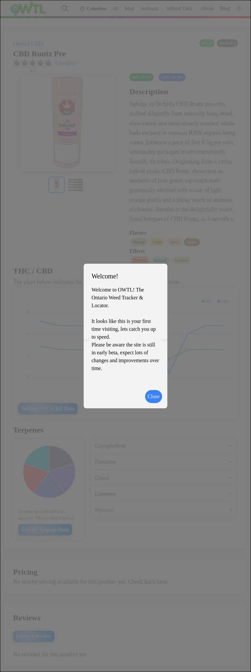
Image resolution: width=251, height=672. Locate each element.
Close (153, 396)
